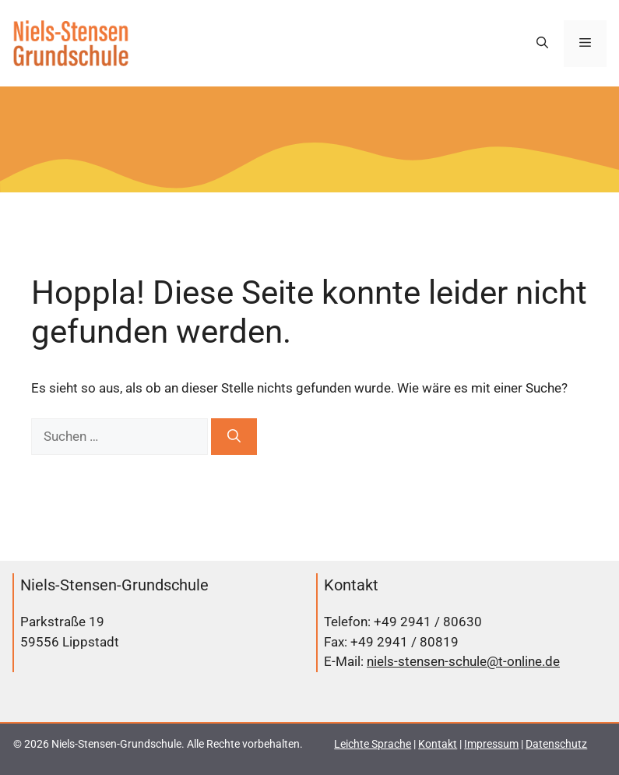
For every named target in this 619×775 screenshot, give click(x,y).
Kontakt (437, 744)
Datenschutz (556, 744)
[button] (542, 43)
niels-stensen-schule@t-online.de (463, 661)
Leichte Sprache (372, 744)
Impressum (491, 744)
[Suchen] (234, 437)
